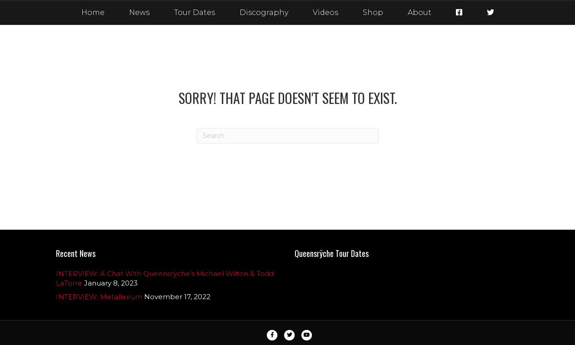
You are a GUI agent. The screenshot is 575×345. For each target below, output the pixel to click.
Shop (373, 12)
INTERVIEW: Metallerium (99, 296)
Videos (325, 12)
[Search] (288, 135)
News (139, 12)
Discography (264, 12)
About (419, 12)
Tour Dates (194, 12)
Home (93, 12)
